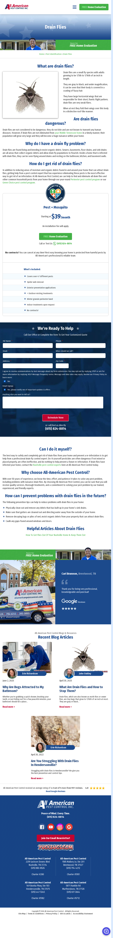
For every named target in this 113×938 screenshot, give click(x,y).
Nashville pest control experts (47, 471)
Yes (6, 388)
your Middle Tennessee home (68, 139)
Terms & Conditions (36, 920)
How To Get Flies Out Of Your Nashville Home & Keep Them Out (55, 541)
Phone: (59, 348)
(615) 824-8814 (98, 3)
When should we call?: (65, 358)
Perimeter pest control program (85, 186)
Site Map (22, 920)
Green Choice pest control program (19, 189)
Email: (6, 358)
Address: (7, 368)
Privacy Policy (51, 920)
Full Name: (7, 348)
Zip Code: (60, 368)
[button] (106, 931)
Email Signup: (8, 393)
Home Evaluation (94, 13)
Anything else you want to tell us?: (16, 401)
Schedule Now (55, 424)
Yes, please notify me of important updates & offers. (27, 396)
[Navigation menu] (74, 14)
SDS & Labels (65, 920)
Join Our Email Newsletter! (55, 845)
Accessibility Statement (83, 920)
